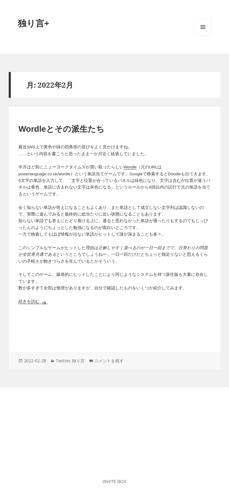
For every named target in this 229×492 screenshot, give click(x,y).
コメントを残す (109, 361)
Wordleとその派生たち (61, 129)
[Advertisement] (114, 327)
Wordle (130, 167)
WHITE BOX (114, 481)
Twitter (63, 361)
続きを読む (33, 301)
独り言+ (33, 23)
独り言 (78, 361)
